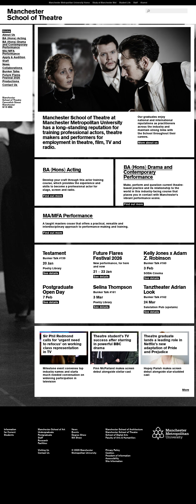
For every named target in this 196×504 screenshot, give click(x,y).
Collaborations (12, 67)
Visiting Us (43, 450)
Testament (54, 253)
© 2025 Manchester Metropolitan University (84, 451)
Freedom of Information (118, 455)
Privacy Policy (112, 450)
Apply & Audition (13, 57)
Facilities (42, 443)
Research (43, 440)
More (185, 389)
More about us (148, 142)
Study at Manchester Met (104, 2)
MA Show (77, 437)
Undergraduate (46, 432)
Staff (135, 2)
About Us (8, 34)
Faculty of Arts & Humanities (120, 437)
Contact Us (9, 84)
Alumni (143, 2)
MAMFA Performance (67, 216)
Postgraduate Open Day (58, 289)
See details (50, 273)
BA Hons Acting (62, 170)
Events (75, 432)
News (6, 64)
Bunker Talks (11, 71)
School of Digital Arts (116, 435)
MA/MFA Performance (11, 52)
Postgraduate (45, 435)
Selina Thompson (112, 287)
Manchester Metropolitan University (170, 434)
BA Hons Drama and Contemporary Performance (147, 172)
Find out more (52, 195)
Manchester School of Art (35, 14)
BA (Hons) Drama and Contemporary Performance (14, 44)
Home (6, 31)
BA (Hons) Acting (14, 38)
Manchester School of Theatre (121, 432)
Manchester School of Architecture (124, 429)
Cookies (109, 453)
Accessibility (112, 458)
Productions (10, 81)
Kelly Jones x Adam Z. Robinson (165, 255)
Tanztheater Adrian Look (165, 289)
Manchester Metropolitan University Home (69, 2)
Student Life (125, 2)
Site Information (114, 461)
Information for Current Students (10, 432)
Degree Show (79, 435)
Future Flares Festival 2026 (11, 76)
